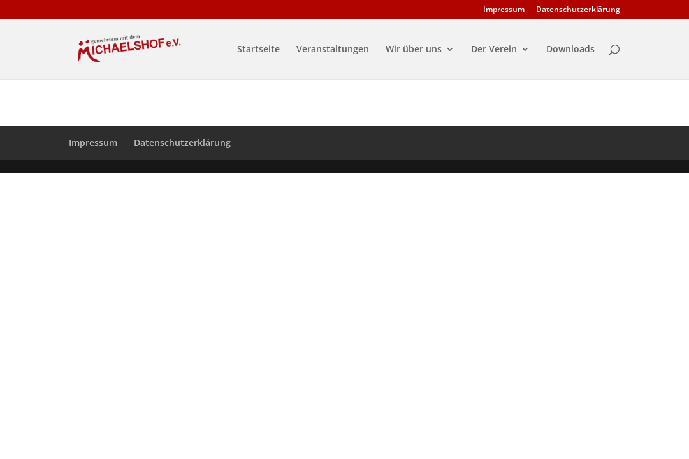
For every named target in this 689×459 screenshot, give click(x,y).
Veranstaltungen (332, 50)
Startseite (258, 50)
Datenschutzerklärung (578, 10)
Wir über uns (414, 50)
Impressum (504, 10)
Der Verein (494, 50)
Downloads (570, 50)
